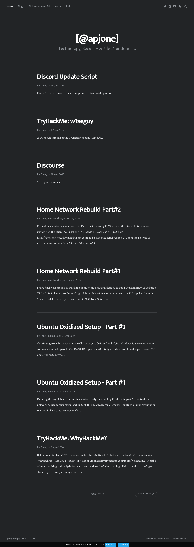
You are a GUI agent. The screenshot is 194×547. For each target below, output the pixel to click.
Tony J (43, 85)
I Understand (110, 544)
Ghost (165, 538)
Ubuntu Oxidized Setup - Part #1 (81, 382)
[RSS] (180, 6)
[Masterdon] (170, 6)
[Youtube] (174, 6)
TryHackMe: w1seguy (65, 121)
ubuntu (54, 336)
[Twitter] (165, 6)
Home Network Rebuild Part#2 (79, 209)
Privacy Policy (123, 544)
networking (56, 218)
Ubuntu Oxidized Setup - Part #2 (81, 327)
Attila (183, 538)
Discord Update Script (67, 76)
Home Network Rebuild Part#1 (78, 271)
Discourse (50, 165)
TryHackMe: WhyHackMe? (72, 438)
